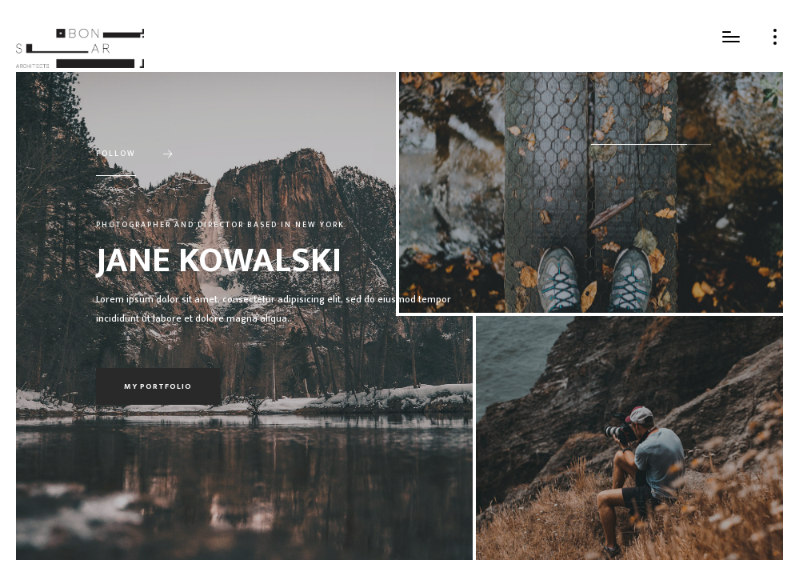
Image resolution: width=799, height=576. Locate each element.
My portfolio (158, 386)
